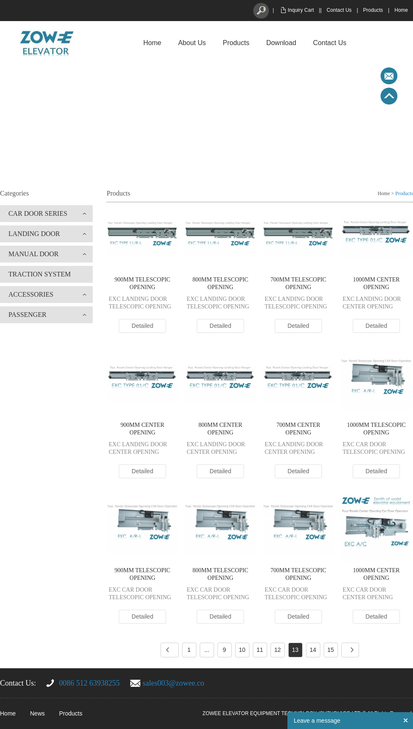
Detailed (142, 325)
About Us (192, 42)
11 (260, 649)
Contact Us (339, 10)
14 (313, 649)
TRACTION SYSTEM (39, 274)
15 (330, 649)
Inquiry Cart (301, 10)
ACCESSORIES (31, 294)
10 (242, 649)
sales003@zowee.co (173, 683)
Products (373, 10)
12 (277, 649)
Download (281, 42)
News (37, 713)
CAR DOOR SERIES (37, 213)
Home (401, 10)
